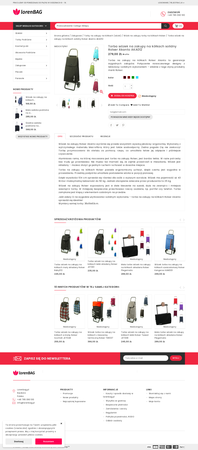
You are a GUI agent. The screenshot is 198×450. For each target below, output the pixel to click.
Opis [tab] (60, 136)
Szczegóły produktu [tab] (81, 136)
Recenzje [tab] (105, 136)
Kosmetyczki (31, 46)
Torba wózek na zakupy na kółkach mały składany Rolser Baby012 (69, 267)
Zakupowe (31, 65)
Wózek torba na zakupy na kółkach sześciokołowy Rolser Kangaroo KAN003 (170, 267)
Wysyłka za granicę (116, 400)
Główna (90, 13)
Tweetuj (117, 125)
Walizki (31, 33)
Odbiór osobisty (114, 420)
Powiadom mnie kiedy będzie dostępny (130, 117)
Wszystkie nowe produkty (33, 136)
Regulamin (106, 13)
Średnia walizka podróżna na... (33, 124)
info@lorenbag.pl (26, 402)
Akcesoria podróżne (25, 52)
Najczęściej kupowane (74, 401)
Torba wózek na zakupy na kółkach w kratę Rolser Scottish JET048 (68, 335)
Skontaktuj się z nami (160, 393)
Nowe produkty (70, 397)
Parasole (31, 78)
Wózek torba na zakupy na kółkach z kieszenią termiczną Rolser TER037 (101, 335)
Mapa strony (155, 397)
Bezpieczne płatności (117, 404)
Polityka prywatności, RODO (120, 416)
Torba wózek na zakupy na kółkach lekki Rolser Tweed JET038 (134, 335)
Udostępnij (111, 125)
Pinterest (123, 125)
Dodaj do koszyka (122, 95)
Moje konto (154, 401)
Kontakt (139, 13)
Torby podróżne (31, 39)
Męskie (18, 59)
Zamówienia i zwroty (116, 408)
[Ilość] (126, 86)
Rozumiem (48, 441)
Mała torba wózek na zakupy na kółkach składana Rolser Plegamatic (136, 267)
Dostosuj (18, 441)
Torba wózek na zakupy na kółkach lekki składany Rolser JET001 (102, 264)
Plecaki (19, 72)
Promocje (68, 393)
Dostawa (123, 13)
